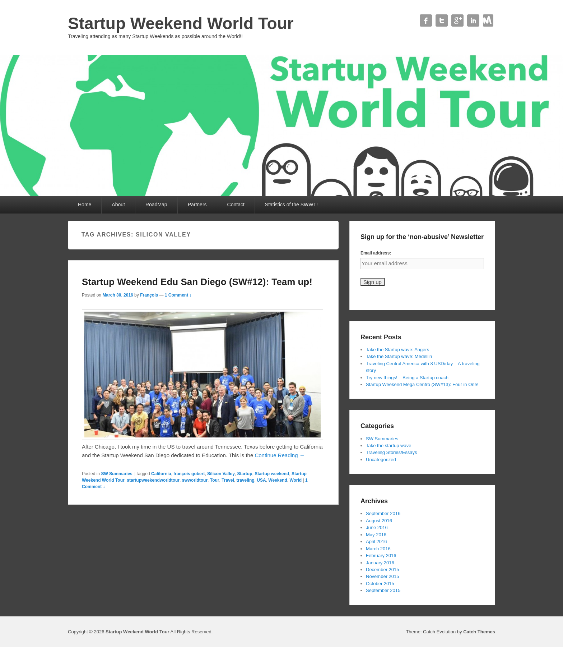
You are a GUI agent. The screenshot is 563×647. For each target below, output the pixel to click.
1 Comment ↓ (178, 295)
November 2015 (382, 576)
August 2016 (379, 520)
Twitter (442, 20)
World (295, 480)
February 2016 (381, 555)
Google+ (457, 20)
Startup (244, 473)
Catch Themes (479, 631)
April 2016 (376, 541)
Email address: (375, 253)
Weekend (277, 480)
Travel (228, 480)
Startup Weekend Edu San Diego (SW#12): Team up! (197, 281)
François (149, 295)
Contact (489, 20)
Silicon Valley (221, 473)
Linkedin (473, 20)
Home (84, 204)
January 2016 (380, 562)
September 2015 (383, 590)
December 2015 (382, 569)
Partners (197, 204)
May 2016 (376, 534)
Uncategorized (381, 459)
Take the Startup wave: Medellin (399, 356)
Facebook (426, 20)
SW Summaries (116, 473)
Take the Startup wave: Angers (397, 349)
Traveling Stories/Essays (391, 452)
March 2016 (378, 548)
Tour (214, 480)
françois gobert (189, 473)
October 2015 (380, 583)
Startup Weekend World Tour (181, 23)
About (118, 204)
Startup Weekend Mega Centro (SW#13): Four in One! (422, 384)
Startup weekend (272, 473)
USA (261, 480)
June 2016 (377, 527)
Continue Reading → (279, 455)
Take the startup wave (388, 445)
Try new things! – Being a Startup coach (407, 377)
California (161, 473)
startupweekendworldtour (153, 480)
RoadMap (156, 204)
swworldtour (195, 480)
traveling (246, 480)
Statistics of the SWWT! (291, 204)
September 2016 (383, 513)
